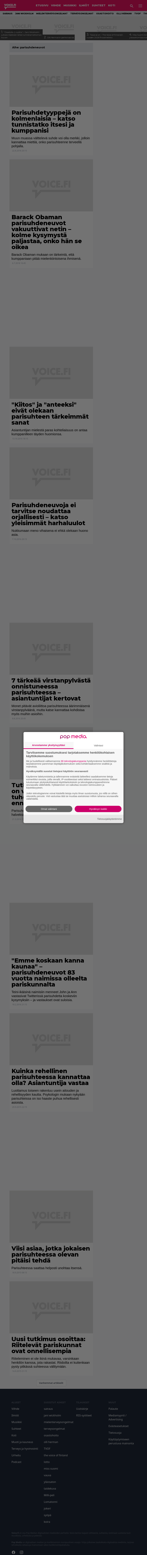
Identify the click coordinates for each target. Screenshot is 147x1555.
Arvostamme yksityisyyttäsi (48, 745)
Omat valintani (49, 808)
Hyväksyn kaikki (98, 808)
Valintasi (98, 745)
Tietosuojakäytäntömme (109, 818)
